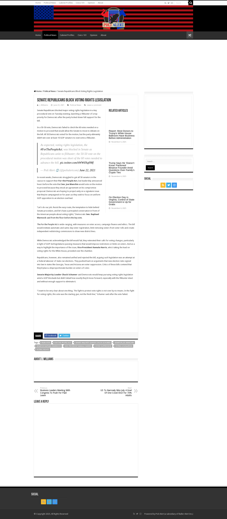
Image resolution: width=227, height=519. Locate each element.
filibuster (45, 343)
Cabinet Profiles (66, 3)
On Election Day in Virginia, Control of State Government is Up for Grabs (121, 201)
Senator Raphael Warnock (49, 346)
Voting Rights (43, 350)
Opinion (91, 3)
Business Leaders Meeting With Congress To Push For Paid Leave (56, 392)
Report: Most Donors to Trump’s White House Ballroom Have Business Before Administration (121, 134)
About (100, 3)
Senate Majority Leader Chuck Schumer (93, 343)
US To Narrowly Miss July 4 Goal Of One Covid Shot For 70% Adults (115, 392)
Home (38, 3)
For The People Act (62, 343)
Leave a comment (94, 105)
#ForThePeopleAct (51, 149)
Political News (50, 3)
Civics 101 (80, 3)
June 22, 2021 (87, 170)
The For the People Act (47, 224)
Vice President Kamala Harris (78, 346)
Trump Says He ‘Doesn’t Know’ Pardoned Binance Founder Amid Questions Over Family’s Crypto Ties (121, 168)
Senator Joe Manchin (124, 343)
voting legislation (123, 346)
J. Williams (44, 105)
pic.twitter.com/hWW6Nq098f (76, 162)
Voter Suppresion (103, 346)
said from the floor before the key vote (64, 218)
